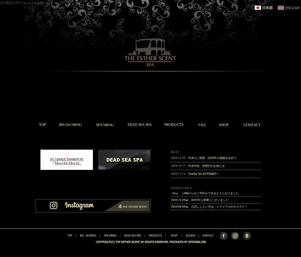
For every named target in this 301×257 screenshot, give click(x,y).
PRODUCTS (155, 235)
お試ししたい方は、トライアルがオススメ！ (219, 206)
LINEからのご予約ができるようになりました (210, 193)
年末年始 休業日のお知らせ (206, 166)
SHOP (174, 235)
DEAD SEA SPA (132, 235)
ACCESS (190, 235)
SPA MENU (110, 235)
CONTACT (208, 235)
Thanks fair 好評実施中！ (205, 174)
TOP (60, 235)
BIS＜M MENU (88, 235)
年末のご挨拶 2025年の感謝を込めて (212, 158)
